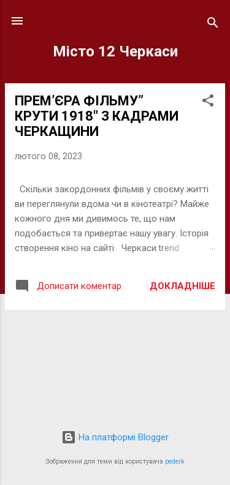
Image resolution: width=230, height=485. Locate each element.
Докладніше (182, 285)
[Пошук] (212, 24)
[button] (208, 102)
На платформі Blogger (115, 437)
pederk (175, 461)
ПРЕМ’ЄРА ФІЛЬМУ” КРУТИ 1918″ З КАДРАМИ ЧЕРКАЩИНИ (96, 116)
